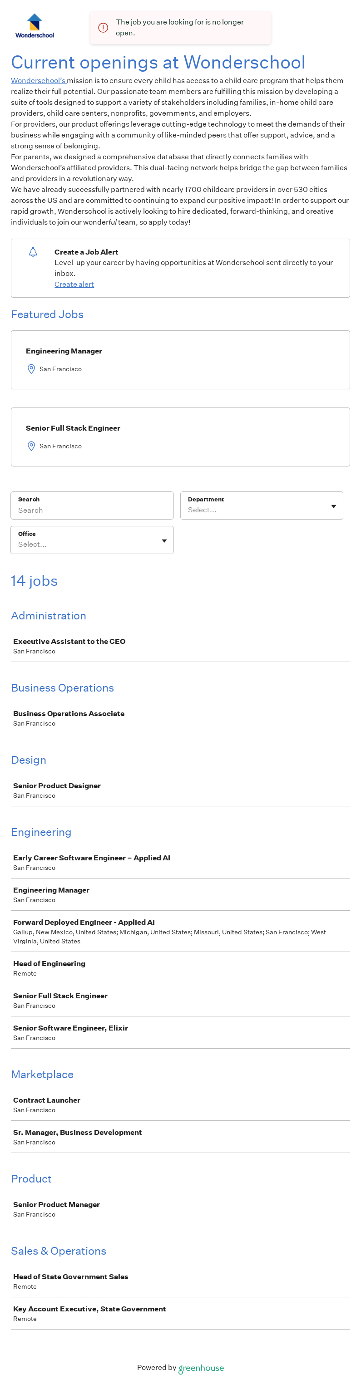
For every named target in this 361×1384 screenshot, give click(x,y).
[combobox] (188, 510)
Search (29, 499)
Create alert (74, 284)
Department (206, 499)
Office (27, 534)
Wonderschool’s (39, 80)
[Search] (92, 511)
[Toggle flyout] (333, 506)
